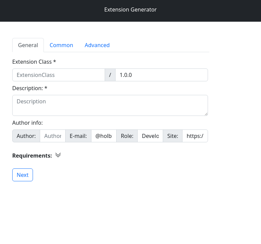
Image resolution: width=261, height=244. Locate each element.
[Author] (53, 135)
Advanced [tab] (97, 45)
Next (23, 175)
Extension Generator (130, 9)
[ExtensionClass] (58, 74)
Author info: (27, 122)
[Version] (161, 74)
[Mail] (104, 135)
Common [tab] (61, 45)
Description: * (29, 88)
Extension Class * (34, 61)
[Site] (195, 135)
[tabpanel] (130, 116)
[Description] (110, 105)
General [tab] (28, 45)
